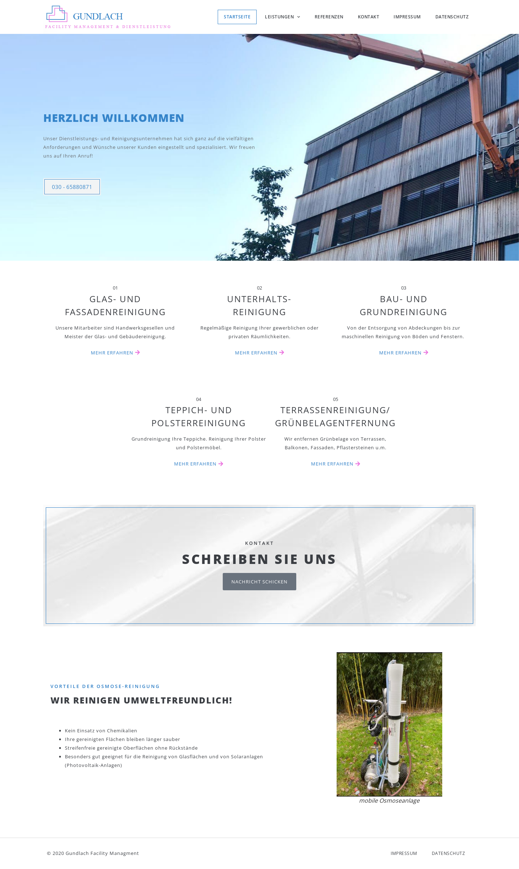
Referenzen (329, 17)
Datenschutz (452, 17)
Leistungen (282, 17)
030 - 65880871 (72, 195)
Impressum (407, 17)
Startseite (237, 17)
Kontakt (369, 17)
